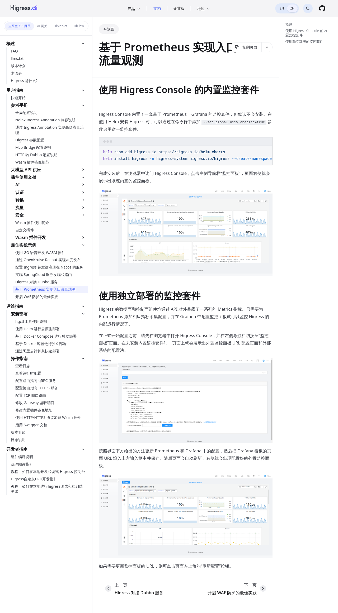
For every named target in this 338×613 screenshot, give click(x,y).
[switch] (287, 8)
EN (282, 8)
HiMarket (60, 26)
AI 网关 (42, 26)
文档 (157, 8)
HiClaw (79, 26)
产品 (134, 8)
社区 (203, 8)
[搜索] (308, 8)
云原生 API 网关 (19, 26)
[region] (186, 155)
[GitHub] (322, 8)
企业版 (179, 8)
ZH (292, 8)
